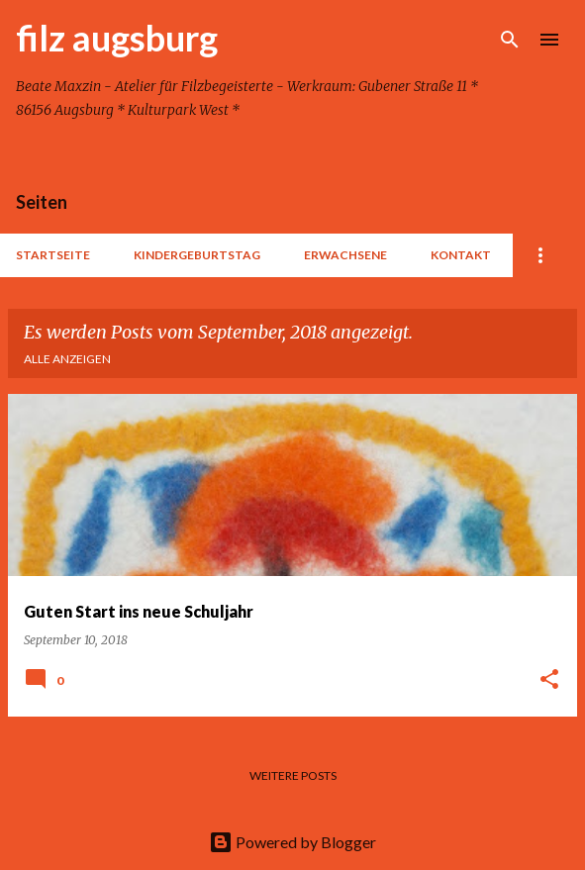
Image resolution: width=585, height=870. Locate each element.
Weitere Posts (293, 775)
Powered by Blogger (292, 841)
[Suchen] (510, 39)
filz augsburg (117, 37)
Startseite (53, 254)
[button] (549, 680)
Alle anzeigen (67, 358)
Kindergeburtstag (197, 254)
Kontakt (461, 254)
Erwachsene (345, 254)
